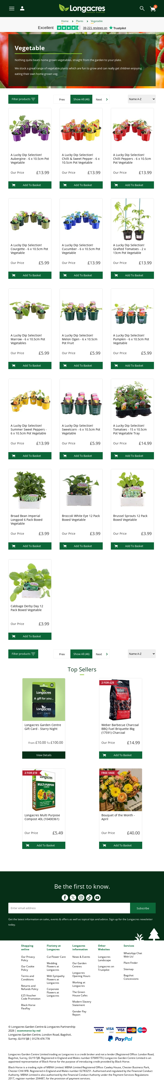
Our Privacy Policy (28, 958)
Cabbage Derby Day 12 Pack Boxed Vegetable (27, 608)
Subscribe (143, 908)
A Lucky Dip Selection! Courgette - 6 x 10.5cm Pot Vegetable (29, 249)
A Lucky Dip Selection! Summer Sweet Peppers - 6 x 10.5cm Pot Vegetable (29, 429)
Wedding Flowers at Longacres (53, 966)
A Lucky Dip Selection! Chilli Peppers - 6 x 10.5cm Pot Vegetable (132, 158)
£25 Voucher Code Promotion (30, 997)
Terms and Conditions (27, 977)
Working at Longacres (78, 984)
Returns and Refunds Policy (29, 987)
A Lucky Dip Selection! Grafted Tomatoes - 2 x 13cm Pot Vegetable (129, 249)
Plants (79, 21)
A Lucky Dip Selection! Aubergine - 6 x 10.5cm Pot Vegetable (30, 158)
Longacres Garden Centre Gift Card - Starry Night (43, 727)
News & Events (81, 957)
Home (65, 21)
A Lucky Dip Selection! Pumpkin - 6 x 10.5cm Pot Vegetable (131, 339)
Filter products (24, 99)
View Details (43, 755)
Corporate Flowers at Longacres (53, 992)
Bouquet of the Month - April (118, 817)
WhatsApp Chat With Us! (133, 954)
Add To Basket (26, 185)
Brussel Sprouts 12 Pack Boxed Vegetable (130, 518)
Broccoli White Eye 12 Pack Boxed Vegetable (81, 518)
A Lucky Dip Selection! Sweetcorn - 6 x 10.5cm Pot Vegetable (81, 429)
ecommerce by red (29, 1030)
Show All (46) (81, 99)
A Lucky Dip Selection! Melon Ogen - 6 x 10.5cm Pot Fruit (79, 339)
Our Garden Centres (79, 964)
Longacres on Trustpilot (106, 968)
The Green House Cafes (80, 993)
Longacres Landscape (104, 958)
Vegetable (97, 21)
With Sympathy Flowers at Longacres (55, 979)
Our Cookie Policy (27, 968)
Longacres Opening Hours (81, 974)
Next (99, 99)
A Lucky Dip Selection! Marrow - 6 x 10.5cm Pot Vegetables (28, 339)
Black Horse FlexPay (28, 1006)
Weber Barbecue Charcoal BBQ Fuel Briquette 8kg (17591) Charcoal (120, 729)
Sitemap (128, 969)
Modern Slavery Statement (81, 1003)
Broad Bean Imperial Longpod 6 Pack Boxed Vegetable (26, 519)
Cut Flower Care (56, 957)
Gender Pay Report (79, 1013)
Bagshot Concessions (131, 977)
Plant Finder (131, 963)
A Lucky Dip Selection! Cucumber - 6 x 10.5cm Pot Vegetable (81, 249)
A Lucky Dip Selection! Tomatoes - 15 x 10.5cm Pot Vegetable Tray (130, 429)
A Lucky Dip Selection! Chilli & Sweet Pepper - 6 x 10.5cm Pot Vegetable (81, 158)
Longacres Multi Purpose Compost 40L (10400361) (42, 817)
